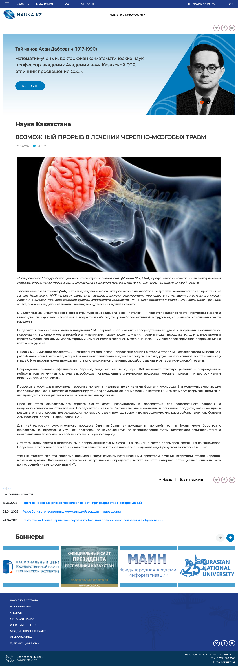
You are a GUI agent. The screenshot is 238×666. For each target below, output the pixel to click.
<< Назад (165, 479)
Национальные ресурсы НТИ (127, 14)
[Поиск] (209, 4)
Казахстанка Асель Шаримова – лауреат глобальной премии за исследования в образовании (93, 520)
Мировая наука (22, 618)
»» (9, 488)
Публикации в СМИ (24, 643)
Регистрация (43, 3)
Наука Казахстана (24, 600)
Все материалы (191, 479)
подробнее (30, 86)
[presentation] (221, 538)
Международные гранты (29, 631)
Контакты (87, 3)
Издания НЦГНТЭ (23, 625)
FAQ (66, 3)
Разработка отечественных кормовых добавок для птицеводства (72, 511)
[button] (8, 4)
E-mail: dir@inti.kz (224, 662)
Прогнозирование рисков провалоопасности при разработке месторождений (82, 503)
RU (231, 4)
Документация (21, 606)
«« (4, 488)
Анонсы (16, 612)
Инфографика (21, 637)
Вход (20, 3)
